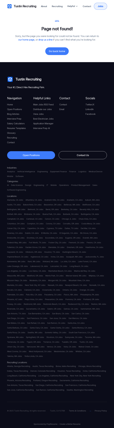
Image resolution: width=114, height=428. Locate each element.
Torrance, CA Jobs (51, 342)
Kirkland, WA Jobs (50, 261)
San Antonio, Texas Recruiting (20, 385)
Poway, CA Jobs (14, 304)
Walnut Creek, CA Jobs (88, 347)
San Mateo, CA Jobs (16, 323)
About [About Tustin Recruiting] (44, 6)
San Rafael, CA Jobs (36, 323)
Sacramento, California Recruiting (74, 380)
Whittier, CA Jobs (83, 351)
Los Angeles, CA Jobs (16, 271)
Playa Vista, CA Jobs (34, 299)
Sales (94, 185)
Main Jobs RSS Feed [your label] (43, 104)
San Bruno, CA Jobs (60, 313)
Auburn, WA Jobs (92, 200)
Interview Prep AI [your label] (41, 128)
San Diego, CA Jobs (15, 318)
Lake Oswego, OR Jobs (17, 266)
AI (8, 185)
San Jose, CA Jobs (58, 318)
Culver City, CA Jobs (16, 228)
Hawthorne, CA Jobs (94, 247)
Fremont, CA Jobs (76, 242)
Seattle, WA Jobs (35, 332)
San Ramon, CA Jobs (56, 323)
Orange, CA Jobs (87, 290)
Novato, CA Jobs (14, 290)
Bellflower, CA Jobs (91, 205)
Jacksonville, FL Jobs (94, 257)
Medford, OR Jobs (35, 276)
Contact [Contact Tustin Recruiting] (87, 6)
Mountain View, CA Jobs (79, 280)
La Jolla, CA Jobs (68, 261)
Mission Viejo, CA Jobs (17, 280)
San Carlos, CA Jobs (80, 313)
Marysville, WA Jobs (16, 276)
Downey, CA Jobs (15, 233)
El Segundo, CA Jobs (69, 233)
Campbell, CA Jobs (15, 219)
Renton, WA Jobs (98, 304)
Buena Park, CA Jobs (52, 214)
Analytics (11, 171)
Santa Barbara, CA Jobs (17, 328)
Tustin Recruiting (24, 79)
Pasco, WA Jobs (71, 295)
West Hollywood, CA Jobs (40, 351)
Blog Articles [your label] (13, 114)
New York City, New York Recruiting (85, 376)
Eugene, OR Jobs (72, 238)
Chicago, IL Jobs (69, 219)
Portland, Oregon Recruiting (45, 380)
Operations (64, 185)
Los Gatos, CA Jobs (37, 271)
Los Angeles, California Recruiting (53, 376)
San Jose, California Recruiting (20, 390)
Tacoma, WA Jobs (92, 337)
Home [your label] (10, 104)
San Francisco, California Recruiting (80, 385)
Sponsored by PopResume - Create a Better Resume (57, 424)
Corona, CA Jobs (53, 224)
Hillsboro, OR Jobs (34, 252)
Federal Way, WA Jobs (17, 242)
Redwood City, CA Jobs (78, 304)
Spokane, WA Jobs (15, 337)
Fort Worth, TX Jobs (37, 242)
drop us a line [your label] (45, 39)
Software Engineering (16, 190)
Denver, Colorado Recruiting (42, 371)
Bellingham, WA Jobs (16, 209)
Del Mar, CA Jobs (88, 228)
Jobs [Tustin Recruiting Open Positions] (100, 6)
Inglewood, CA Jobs (39, 257)
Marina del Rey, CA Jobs (84, 271)
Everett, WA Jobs (90, 238)
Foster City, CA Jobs (57, 242)
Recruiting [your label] (12, 137)
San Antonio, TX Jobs (16, 313)
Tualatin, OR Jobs (69, 342)
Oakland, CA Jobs (32, 290)
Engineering (42, 171)
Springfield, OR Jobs (35, 337)
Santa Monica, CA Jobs (82, 328)
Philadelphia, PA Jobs (89, 295)
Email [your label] (61, 109)
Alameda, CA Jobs (15, 200)
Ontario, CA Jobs (69, 290)
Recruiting (57, 6)
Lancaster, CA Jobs (58, 266)
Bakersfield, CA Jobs (32, 205)
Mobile (10, 176)
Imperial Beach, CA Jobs (17, 257)
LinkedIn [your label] (90, 109)
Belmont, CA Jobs (35, 209)
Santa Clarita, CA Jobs (59, 328)
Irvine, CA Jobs (57, 257)
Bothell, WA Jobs (14, 214)
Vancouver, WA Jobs (36, 347)
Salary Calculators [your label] (16, 123)
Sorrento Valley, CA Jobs (55, 332)
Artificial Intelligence (26, 171)
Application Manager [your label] (43, 123)
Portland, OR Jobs (91, 299)
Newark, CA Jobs (55, 285)
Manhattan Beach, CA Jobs (60, 271)
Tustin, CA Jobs (86, 342)
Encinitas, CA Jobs (35, 238)
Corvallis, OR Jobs (71, 224)
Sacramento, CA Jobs (35, 309)
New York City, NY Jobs (35, 285)
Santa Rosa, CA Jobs (16, 332)
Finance (72, 171)
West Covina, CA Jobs (16, 351)
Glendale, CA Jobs (56, 247)
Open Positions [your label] (14, 109)
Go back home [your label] (57, 51)
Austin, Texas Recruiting (43, 366)
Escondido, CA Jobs (54, 238)
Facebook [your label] (91, 114)
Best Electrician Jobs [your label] (43, 118)
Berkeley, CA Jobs (69, 209)
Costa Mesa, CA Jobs (90, 224)
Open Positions (31, 155)
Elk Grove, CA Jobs (88, 233)
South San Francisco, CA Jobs (82, 332)
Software (20, 176)
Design (28, 185)
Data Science (17, 185)
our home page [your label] (26, 39)
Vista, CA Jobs (70, 347)
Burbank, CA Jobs (71, 214)
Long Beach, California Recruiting (21, 376)
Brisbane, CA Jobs (32, 214)
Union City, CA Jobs (15, 347)
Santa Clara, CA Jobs (39, 328)
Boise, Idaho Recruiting (66, 366)
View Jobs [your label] (38, 114)
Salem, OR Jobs (54, 309)
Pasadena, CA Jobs (52, 295)
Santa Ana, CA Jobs (76, 323)
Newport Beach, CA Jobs (76, 285)
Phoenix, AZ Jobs (14, 299)
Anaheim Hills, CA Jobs (54, 200)
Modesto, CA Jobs (38, 280)
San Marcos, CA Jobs (78, 318)
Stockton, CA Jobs (54, 337)
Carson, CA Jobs (52, 219)
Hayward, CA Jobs (15, 252)
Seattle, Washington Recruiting (80, 390)
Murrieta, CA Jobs (15, 285)
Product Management (80, 185)
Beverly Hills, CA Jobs (89, 209)
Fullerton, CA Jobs (15, 247)
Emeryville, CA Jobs (15, 238)
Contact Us (83, 155)
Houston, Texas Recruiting (68, 371)
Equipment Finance (58, 171)
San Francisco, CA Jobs (37, 318)
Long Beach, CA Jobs (79, 266)
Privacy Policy (101, 411)
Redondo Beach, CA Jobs (54, 304)
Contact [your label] (11, 142)
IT (47, 185)
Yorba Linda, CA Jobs (33, 356)
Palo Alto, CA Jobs (34, 295)
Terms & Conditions (77, 411)
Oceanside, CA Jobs (51, 290)
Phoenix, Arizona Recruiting (19, 380)
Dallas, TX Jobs (71, 228)
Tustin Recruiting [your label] (21, 6)
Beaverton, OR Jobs (52, 205)
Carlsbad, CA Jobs (34, 219)
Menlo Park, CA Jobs (54, 276)
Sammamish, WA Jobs (90, 309)
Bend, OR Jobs (52, 209)
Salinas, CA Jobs (71, 309)
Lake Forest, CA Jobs (87, 261)
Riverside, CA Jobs (15, 309)
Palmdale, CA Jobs (15, 295)
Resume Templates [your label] (16, 128)
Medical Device (95, 171)
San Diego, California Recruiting (49, 385)
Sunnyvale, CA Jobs (73, 337)
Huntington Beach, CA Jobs (74, 252)
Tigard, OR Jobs (34, 342)
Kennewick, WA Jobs (16, 261)
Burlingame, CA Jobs (90, 214)
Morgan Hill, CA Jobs (57, 280)
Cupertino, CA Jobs (35, 228)
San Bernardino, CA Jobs (39, 313)
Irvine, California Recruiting (94, 371)
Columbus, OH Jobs (16, 224)
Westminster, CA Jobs (63, 351)
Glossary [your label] (11, 133)
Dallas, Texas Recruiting (17, 371)
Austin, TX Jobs (14, 205)
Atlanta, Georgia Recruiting (18, 366)
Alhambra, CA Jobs (34, 200)
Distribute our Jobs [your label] (42, 109)
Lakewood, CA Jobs (39, 266)
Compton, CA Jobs (35, 224)
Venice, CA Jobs (54, 347)
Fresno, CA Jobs (94, 242)
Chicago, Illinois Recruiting (89, 366)
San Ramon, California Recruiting (50, 390)
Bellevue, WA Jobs (72, 205)
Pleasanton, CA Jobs (54, 299)
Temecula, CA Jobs (15, 342)
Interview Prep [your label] (14, 118)
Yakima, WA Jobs (14, 356)
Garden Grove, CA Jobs (35, 247)
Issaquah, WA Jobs (74, 257)
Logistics (82, 171)
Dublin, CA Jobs (32, 233)
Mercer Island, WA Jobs (76, 276)
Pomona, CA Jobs (73, 299)
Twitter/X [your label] (90, 104)
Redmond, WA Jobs (32, 304)
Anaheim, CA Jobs (75, 200)
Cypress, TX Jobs (54, 228)
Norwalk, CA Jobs (97, 285)
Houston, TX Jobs (52, 252)
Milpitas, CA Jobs (96, 276)
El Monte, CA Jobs (49, 233)
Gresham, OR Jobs (75, 247)
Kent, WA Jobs (34, 261)
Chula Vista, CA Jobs (88, 219)
